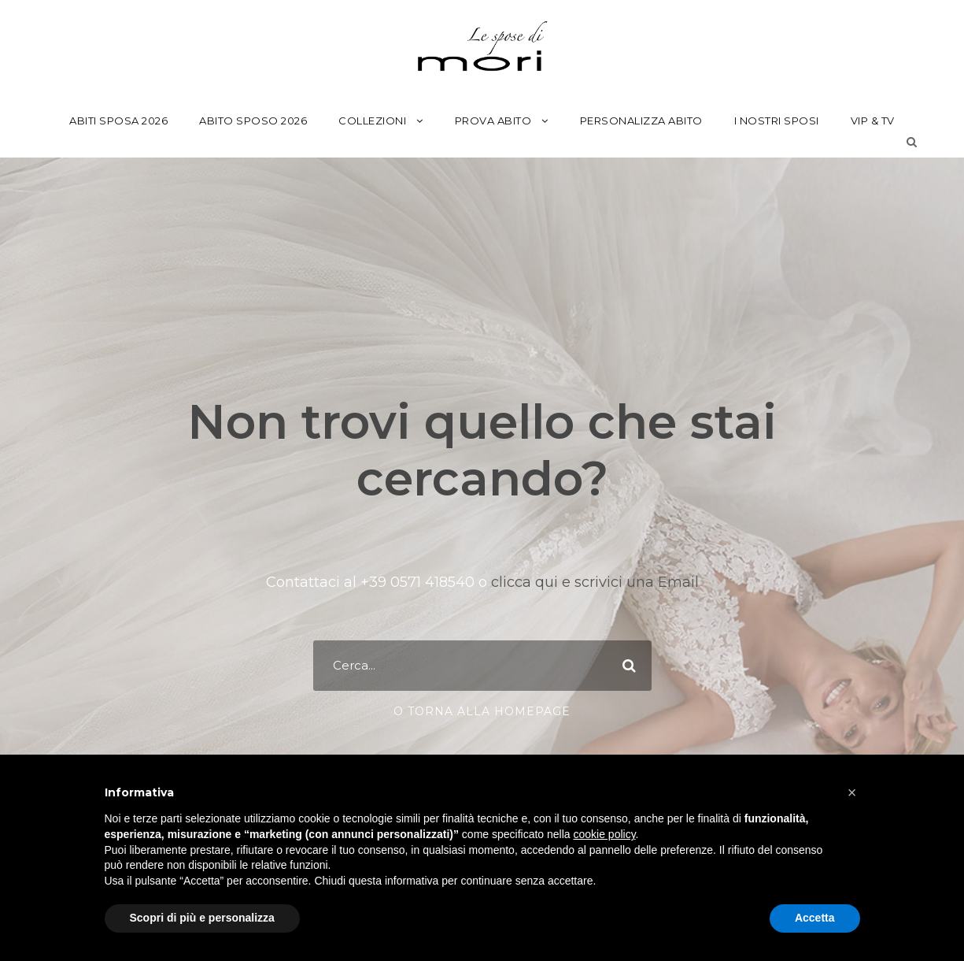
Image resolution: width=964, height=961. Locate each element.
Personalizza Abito (641, 120)
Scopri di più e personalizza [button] (202, 917)
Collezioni (372, 120)
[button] (852, 792)
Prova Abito (493, 120)
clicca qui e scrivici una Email (593, 582)
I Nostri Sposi (776, 120)
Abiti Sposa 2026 (118, 120)
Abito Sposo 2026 (253, 120)
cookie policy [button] (604, 834)
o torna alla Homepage (482, 711)
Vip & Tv (873, 120)
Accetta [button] (815, 917)
